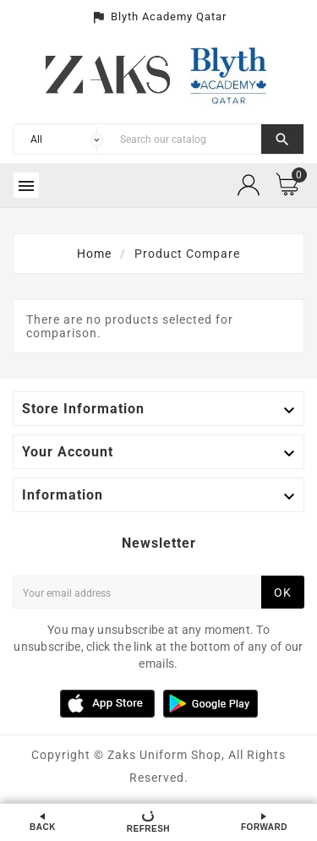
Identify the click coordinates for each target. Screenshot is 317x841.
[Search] (186, 139)
